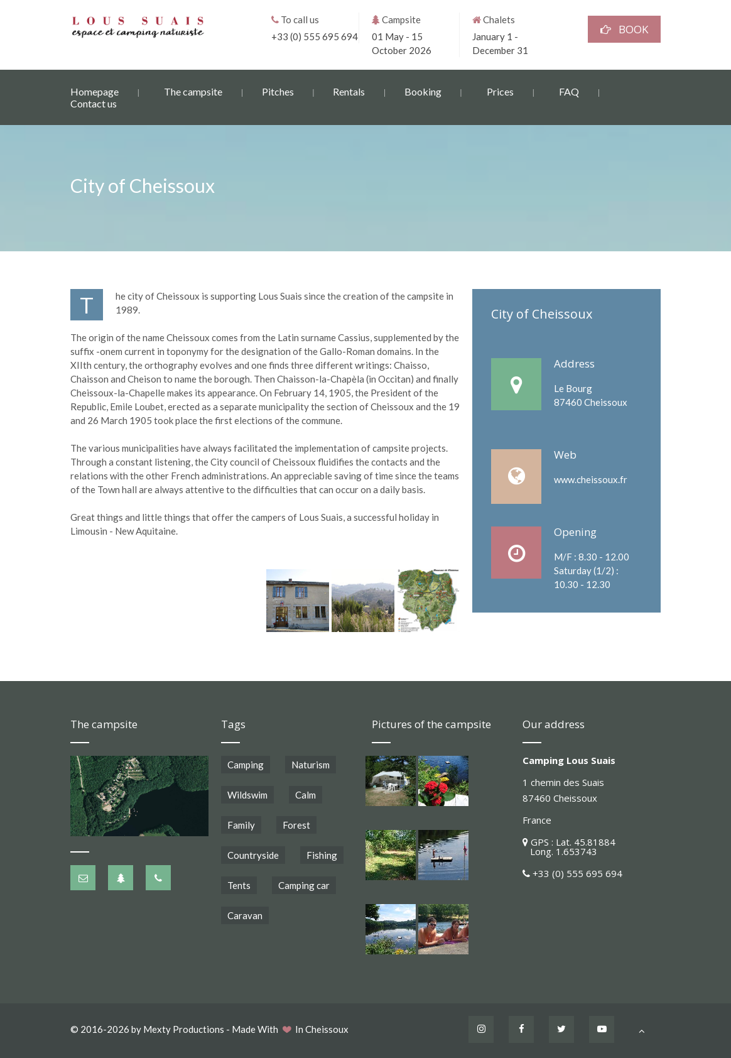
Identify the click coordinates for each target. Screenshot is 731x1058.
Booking (422, 91)
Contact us (93, 103)
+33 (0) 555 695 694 (314, 35)
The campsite (193, 91)
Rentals (349, 91)
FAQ (569, 91)
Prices (500, 91)
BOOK (624, 28)
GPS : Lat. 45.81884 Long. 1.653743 (569, 847)
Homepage (94, 91)
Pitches (278, 91)
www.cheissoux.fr (590, 479)
